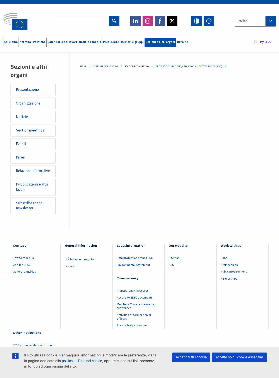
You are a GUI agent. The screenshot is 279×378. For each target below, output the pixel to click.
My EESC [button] (265, 42)
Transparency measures (133, 291)
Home (83, 66)
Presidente (111, 42)
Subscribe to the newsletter (29, 206)
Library (69, 267)
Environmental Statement (133, 266)
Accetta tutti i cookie (191, 357)
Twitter (172, 21)
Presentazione (27, 90)
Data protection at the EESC (135, 259)
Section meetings (30, 130)
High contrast (196, 21)
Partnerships (229, 279)
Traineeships (229, 266)
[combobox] (255, 21)
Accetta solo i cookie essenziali (239, 357)
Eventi (21, 144)
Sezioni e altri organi (160, 42)
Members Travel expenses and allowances (137, 307)
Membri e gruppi (132, 42)
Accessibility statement (132, 326)
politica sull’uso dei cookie (82, 361)
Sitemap (174, 259)
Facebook (160, 21)
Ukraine (182, 42)
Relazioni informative (33, 171)
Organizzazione (28, 103)
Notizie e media (90, 42)
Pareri (20, 157)
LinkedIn (135, 21)
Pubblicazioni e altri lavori (32, 187)
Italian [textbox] (242, 21)
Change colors (209, 21)
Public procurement (234, 272)
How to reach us (23, 259)
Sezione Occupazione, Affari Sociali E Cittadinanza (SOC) (189, 66)
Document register (80, 260)
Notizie (22, 117)
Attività (25, 42)
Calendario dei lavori (62, 42)
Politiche (39, 42)
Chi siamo (11, 42)
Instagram (148, 21)
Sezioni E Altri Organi (105, 66)
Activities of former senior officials (134, 318)
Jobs (224, 259)
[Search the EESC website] (84, 21)
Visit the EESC (22, 266)
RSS (171, 266)
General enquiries (24, 272)
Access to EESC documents (135, 298)
